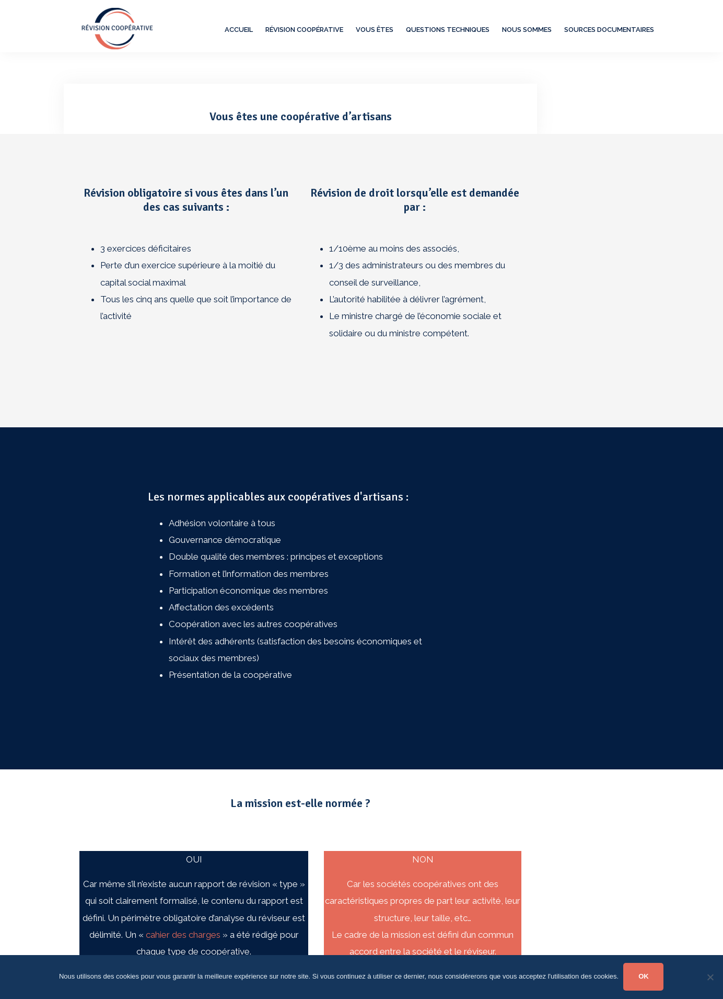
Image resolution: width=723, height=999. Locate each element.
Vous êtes (374, 29)
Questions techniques (447, 29)
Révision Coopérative (304, 29)
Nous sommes (527, 29)
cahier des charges (183, 934)
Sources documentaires (609, 29)
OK (644, 976)
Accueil (239, 29)
